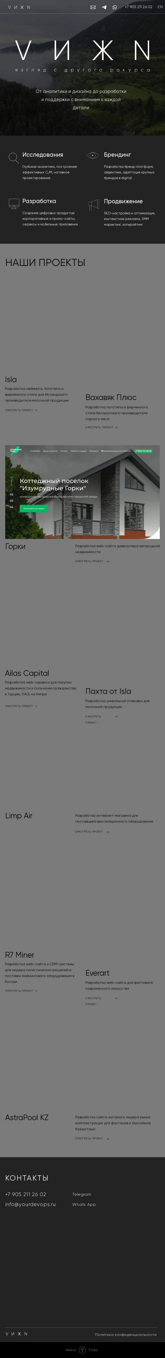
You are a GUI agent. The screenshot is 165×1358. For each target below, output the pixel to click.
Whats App (84, 1205)
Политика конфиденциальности (126, 1335)
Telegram (81, 1194)
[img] (42, 323)
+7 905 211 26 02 (139, 7)
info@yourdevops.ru (30, 1204)
